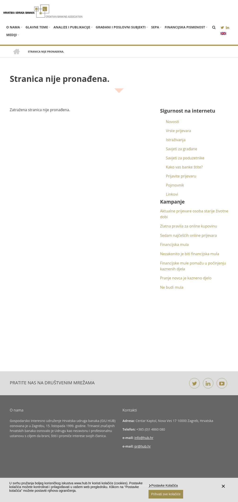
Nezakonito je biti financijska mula (189, 253)
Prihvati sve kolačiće (166, 494)
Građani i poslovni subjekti (121, 27)
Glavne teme (37, 27)
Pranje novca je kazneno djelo (186, 278)
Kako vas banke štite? (184, 167)
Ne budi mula (171, 287)
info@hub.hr (143, 437)
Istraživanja (175, 139)
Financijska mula (174, 244)
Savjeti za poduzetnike (185, 158)
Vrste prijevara (178, 130)
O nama (13, 27)
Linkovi (172, 194)
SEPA (155, 27)
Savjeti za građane (181, 148)
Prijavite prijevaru (181, 176)
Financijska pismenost (185, 27)
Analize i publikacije (71, 27)
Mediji (11, 35)
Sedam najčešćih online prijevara (188, 235)
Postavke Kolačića (164, 485)
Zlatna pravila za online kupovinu (188, 226)
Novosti (172, 121)
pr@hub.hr (142, 446)
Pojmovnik (175, 185)
